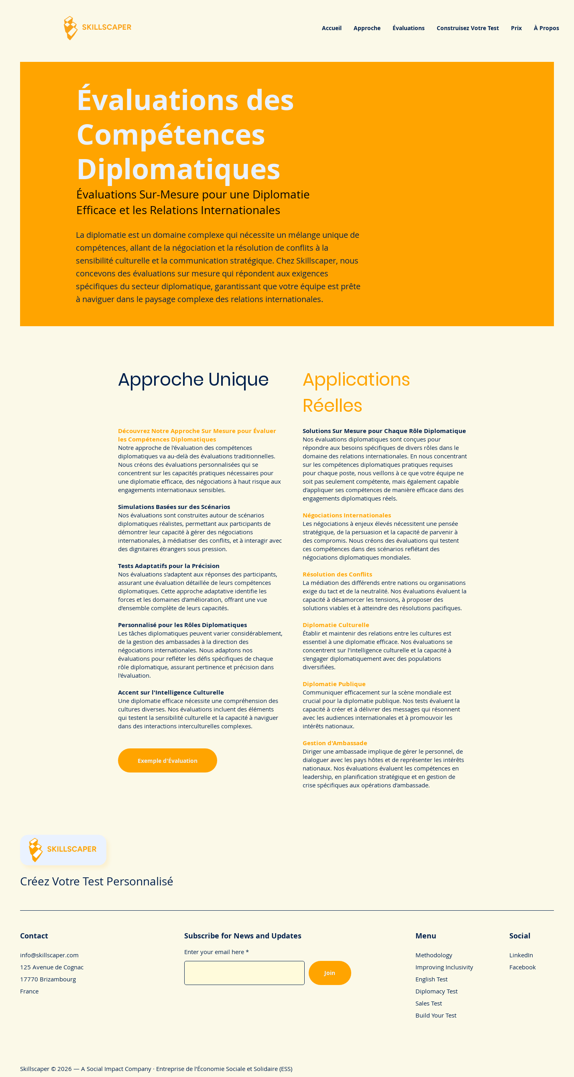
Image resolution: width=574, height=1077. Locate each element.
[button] (367, 28)
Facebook (522, 967)
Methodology (433, 955)
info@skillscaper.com (49, 955)
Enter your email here (214, 952)
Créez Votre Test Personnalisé (96, 881)
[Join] (330, 973)
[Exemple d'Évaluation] (167, 760)
